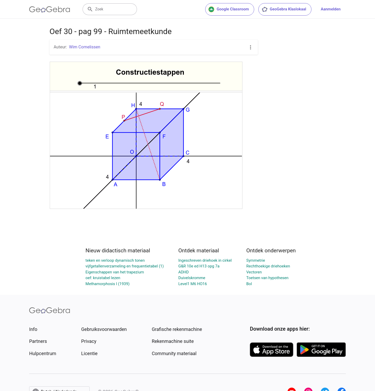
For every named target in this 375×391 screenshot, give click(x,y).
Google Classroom (228, 9)
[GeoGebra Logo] (49, 9)
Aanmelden (331, 9)
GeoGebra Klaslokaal (283, 9)
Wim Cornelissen (84, 46)
